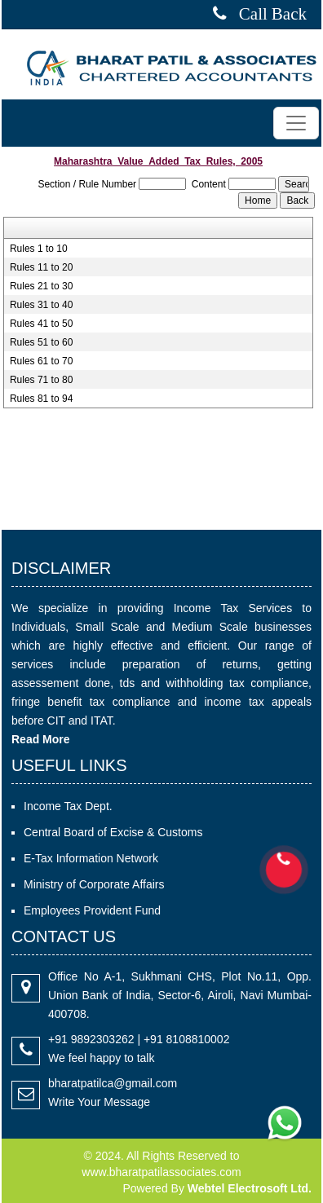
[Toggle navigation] (296, 123)
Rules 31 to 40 (41, 305)
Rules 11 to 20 (41, 267)
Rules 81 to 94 (41, 398)
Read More (40, 739)
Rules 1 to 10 (39, 248)
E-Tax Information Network (91, 858)
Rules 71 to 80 (41, 380)
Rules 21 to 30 (41, 286)
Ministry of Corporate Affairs (94, 884)
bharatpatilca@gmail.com (112, 1083)
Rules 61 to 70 (41, 361)
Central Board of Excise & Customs (113, 832)
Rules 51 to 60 (41, 342)
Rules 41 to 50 (41, 323)
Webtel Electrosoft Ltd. (250, 1188)
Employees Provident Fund (92, 910)
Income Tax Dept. (68, 806)
